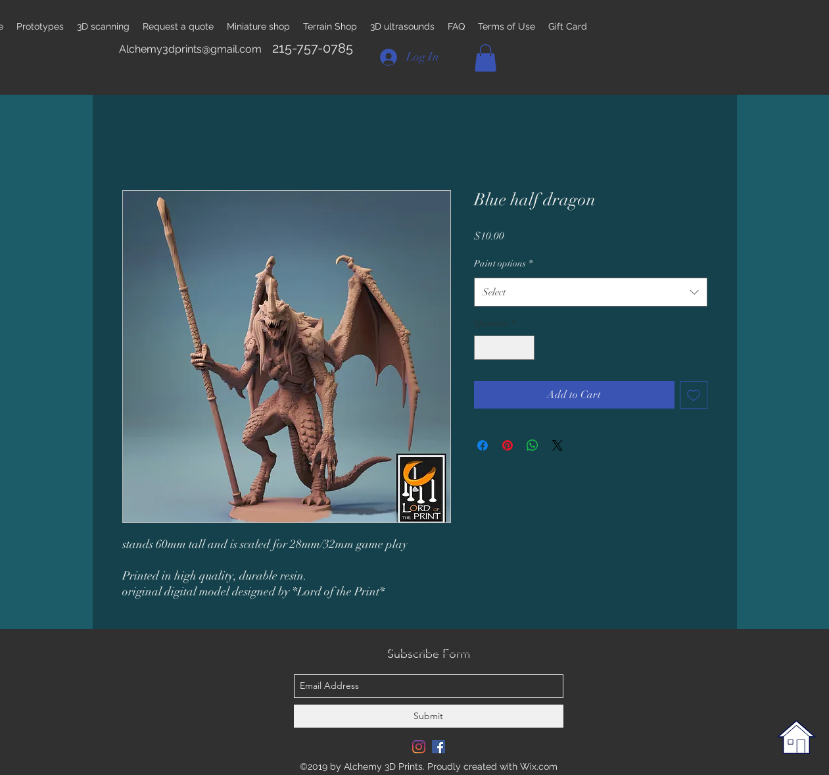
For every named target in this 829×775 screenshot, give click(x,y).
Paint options (503, 263)
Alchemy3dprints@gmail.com (190, 49)
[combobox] (590, 292)
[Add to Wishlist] (693, 395)
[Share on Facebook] (482, 445)
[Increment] (524, 347)
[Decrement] (484, 347)
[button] (485, 58)
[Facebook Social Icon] (438, 746)
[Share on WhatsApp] (532, 445)
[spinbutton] (504, 347)
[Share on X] (557, 445)
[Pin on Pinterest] (507, 445)
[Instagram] (418, 746)
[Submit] (428, 716)
